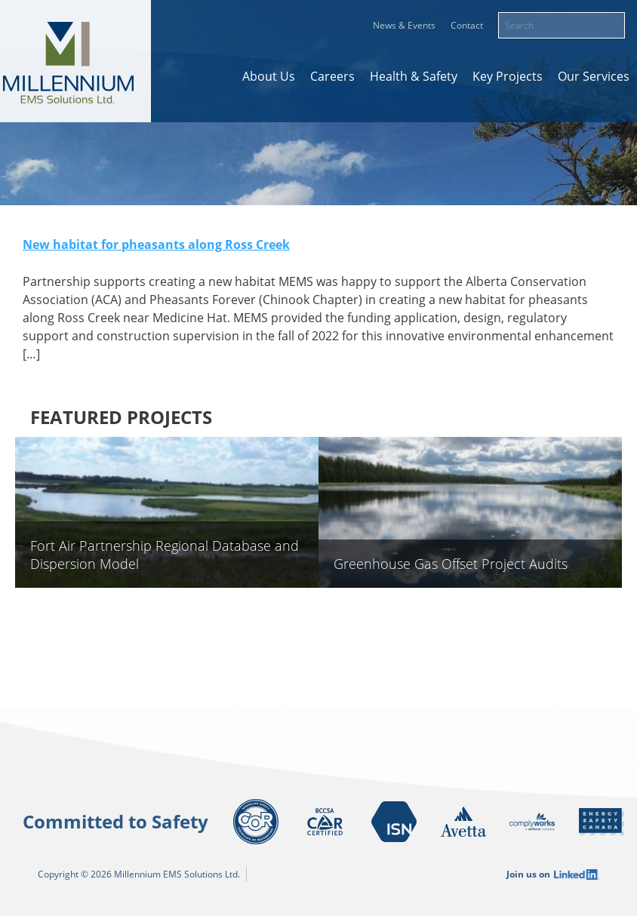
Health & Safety (413, 76)
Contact (467, 25)
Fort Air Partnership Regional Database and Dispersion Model (164, 554)
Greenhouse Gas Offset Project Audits (451, 564)
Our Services (593, 76)
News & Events (404, 25)
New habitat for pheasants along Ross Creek (156, 244)
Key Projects (507, 76)
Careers (332, 76)
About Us (268, 76)
